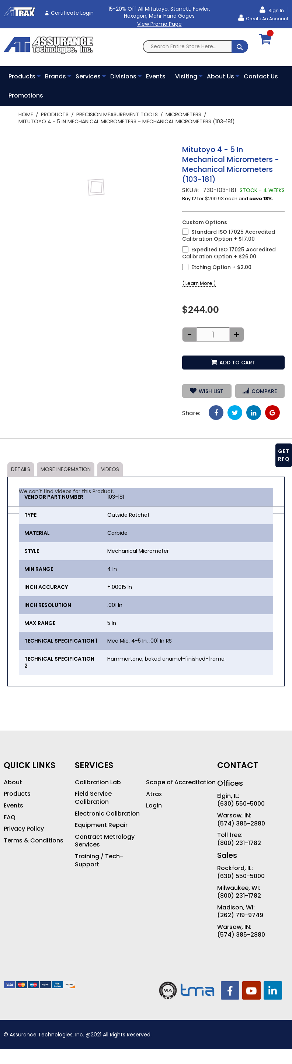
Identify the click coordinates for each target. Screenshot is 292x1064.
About (13, 782)
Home (25, 114)
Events (13, 806)
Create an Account (267, 18)
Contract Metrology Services (105, 841)
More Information (66, 469)
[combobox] (195, 46)
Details (20, 469)
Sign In (275, 10)
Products (55, 114)
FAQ (9, 817)
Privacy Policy (24, 829)
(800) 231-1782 (239, 843)
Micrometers (183, 114)
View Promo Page (159, 24)
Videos (110, 469)
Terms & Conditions (33, 841)
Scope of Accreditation (181, 782)
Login (154, 806)
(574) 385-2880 (241, 824)
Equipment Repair (101, 825)
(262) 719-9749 (240, 915)
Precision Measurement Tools (117, 114)
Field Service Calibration (93, 798)
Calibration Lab (98, 782)
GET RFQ (284, 455)
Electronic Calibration (107, 814)
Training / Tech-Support (99, 860)
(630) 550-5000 (241, 804)
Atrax (154, 794)
